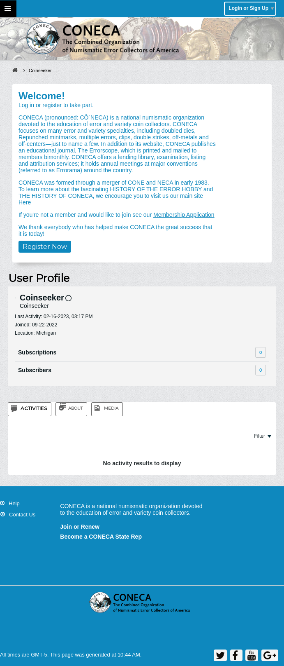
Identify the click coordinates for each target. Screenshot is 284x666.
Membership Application (184, 214)
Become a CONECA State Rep (101, 536)
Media (111, 408)
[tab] (29, 409)
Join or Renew (79, 526)
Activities (34, 408)
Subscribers (34, 370)
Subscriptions (37, 352)
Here (24, 202)
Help (14, 503)
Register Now (45, 247)
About (75, 408)
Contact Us (22, 514)
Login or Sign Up (251, 8)
